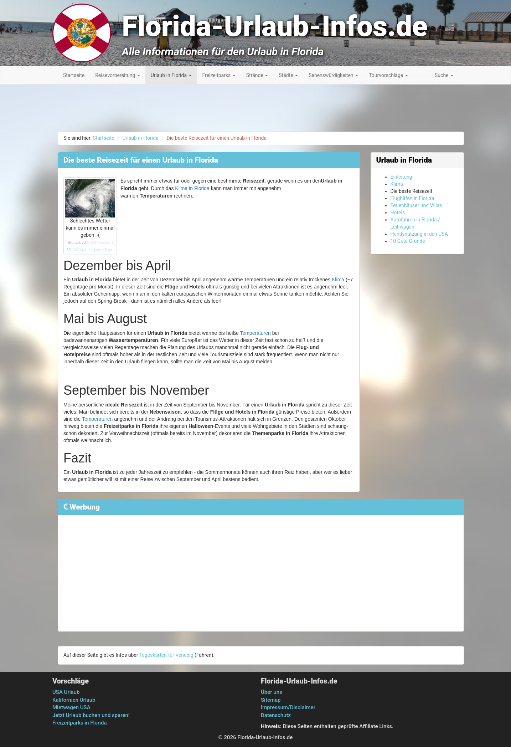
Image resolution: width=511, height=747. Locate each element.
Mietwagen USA (71, 707)
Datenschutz (276, 715)
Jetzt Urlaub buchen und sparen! (91, 715)
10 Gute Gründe (408, 241)
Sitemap (271, 700)
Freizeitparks (219, 75)
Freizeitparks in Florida (79, 723)
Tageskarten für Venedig (166, 655)
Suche (444, 75)
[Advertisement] (478, 196)
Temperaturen (255, 333)
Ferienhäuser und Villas (416, 205)
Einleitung (401, 177)
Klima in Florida (192, 188)
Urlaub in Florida (171, 75)
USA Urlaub (65, 692)
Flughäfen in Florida (412, 198)
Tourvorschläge (388, 75)
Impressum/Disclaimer (288, 707)
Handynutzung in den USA (419, 234)
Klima (338, 279)
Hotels (398, 212)
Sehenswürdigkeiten (333, 75)
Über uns (271, 692)
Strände (257, 75)
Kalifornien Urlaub (73, 700)
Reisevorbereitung (117, 75)
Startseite (73, 75)
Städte (288, 75)
